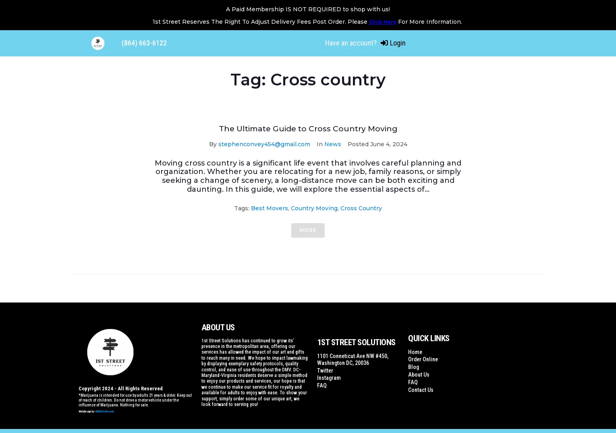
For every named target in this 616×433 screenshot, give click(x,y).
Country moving (314, 208)
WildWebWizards (104, 411)
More (308, 230)
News (332, 144)
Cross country (361, 208)
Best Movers (269, 208)
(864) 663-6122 (144, 43)
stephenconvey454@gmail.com (264, 144)
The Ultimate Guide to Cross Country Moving (308, 128)
